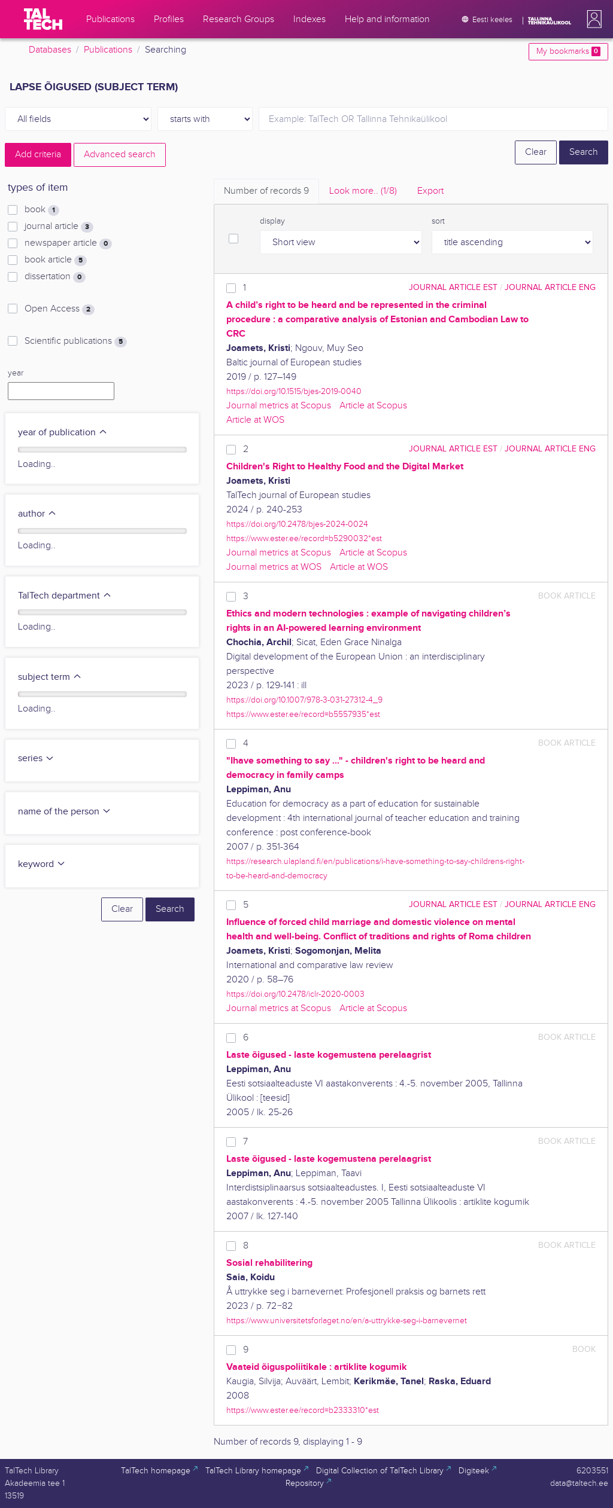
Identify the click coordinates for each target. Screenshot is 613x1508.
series (36, 758)
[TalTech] (43, 19)
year (15, 373)
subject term (50, 677)
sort (438, 221)
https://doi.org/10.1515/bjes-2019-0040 (294, 391)
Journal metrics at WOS (273, 567)
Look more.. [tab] (363, 191)
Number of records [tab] (266, 191)
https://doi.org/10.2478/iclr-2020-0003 (295, 994)
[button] (592, 19)
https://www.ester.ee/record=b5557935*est (303, 714)
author (37, 514)
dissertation (55, 277)
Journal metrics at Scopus (278, 405)
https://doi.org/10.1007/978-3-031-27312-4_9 (304, 700)
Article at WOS (255, 420)
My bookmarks (568, 51)
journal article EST (453, 287)
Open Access (60, 309)
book (42, 210)
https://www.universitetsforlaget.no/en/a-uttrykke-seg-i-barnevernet (346, 1320)
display (272, 221)
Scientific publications (76, 341)
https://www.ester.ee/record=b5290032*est (304, 538)
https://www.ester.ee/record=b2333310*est (302, 1410)
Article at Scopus (373, 405)
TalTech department (65, 596)
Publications (108, 50)
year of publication (63, 432)
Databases (50, 50)
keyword (42, 864)
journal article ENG (550, 287)
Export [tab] (430, 191)
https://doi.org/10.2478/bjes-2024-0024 (297, 524)
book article (56, 260)
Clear (536, 152)
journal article (59, 227)
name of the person (64, 811)
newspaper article (68, 243)
